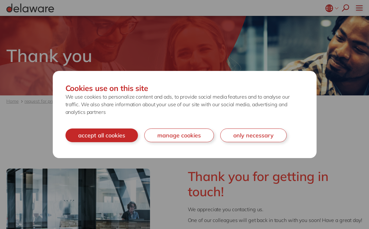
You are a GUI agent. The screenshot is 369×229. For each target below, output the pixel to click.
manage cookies (179, 135)
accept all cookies (101, 135)
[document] (185, 114)
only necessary (253, 135)
